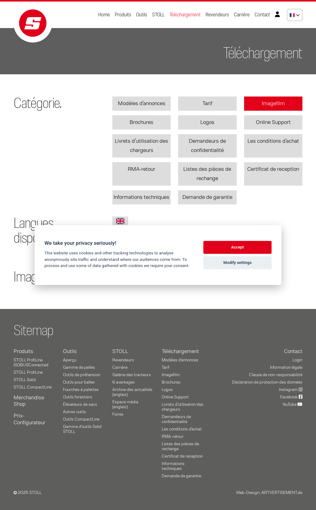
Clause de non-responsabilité (275, 375)
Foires (117, 414)
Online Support (273, 122)
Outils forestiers (77, 397)
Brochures (141, 122)
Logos (207, 122)
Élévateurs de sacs (80, 404)
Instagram (290, 390)
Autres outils (74, 412)
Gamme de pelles (79, 367)
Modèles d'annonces (141, 103)
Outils (141, 15)
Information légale (286, 367)
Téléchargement (185, 15)
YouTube (292, 404)
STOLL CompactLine (33, 387)
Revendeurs (217, 15)
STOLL (158, 15)
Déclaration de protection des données (267, 382)
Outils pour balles (79, 382)
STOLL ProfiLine (28, 372)
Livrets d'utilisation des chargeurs (141, 145)
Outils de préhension (81, 375)
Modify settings (237, 262)
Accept (237, 247)
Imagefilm (273, 103)
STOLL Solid (25, 380)
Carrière (242, 15)
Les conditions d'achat (273, 141)
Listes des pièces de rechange (207, 174)
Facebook (291, 397)
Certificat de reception (273, 169)
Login (297, 360)
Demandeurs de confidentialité (207, 145)
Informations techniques (141, 197)
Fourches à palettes (81, 390)
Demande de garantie (207, 197)
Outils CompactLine (81, 419)
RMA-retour (141, 169)
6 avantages (123, 382)
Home (104, 15)
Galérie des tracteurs (131, 375)
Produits (123, 15)
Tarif (207, 103)
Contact (262, 15)
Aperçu (69, 360)
